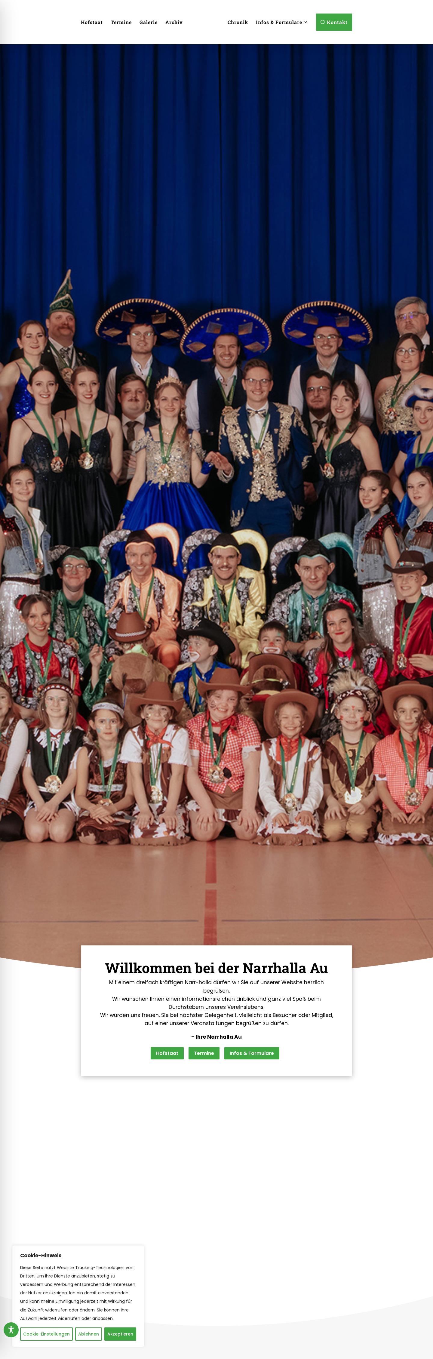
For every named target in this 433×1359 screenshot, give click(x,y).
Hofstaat (167, 1073)
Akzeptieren (120, 1334)
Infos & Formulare (252, 1073)
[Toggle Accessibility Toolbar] (11, 1330)
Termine (204, 1073)
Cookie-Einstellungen (46, 1334)
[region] (78, 1296)
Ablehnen (88, 1334)
